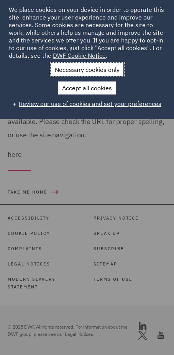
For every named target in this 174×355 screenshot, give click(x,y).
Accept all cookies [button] (87, 88)
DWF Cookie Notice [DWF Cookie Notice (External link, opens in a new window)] (79, 55)
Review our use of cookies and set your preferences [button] (90, 103)
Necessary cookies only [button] (87, 69)
